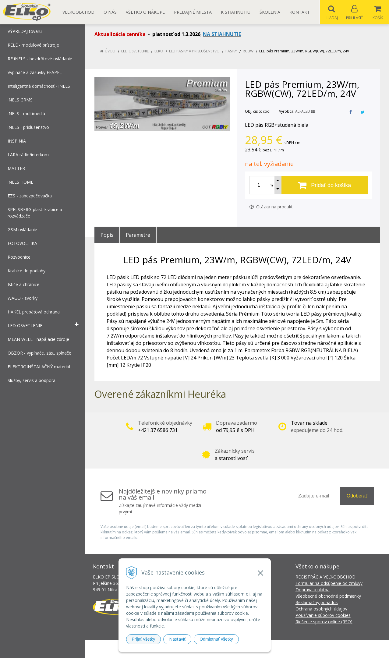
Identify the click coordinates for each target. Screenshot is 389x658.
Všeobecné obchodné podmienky (328, 596)
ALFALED (305, 111)
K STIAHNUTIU (235, 12)
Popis (107, 235)
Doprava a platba (312, 590)
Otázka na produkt (271, 207)
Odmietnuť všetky (216, 639)
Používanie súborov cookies (323, 615)
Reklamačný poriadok (316, 603)
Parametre (138, 235)
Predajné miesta (193, 12)
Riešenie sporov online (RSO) (323, 622)
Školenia (270, 12)
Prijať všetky (143, 639)
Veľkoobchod (78, 12)
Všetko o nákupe (145, 12)
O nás (110, 12)
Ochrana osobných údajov (321, 609)
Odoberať (357, 496)
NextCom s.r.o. (304, 649)
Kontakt (299, 12)
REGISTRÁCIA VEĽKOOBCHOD (325, 577)
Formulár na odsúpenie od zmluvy (328, 583)
